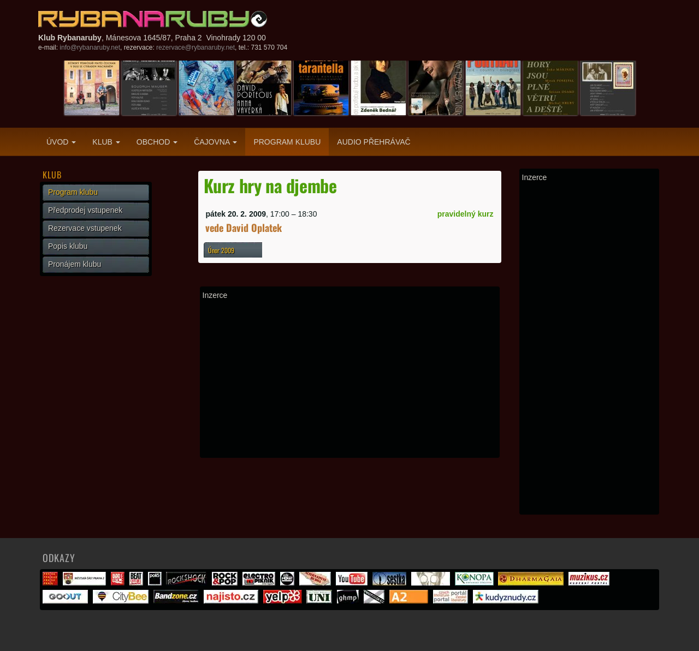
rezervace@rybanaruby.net (195, 47)
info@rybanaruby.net (90, 47)
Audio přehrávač (373, 142)
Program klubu (287, 142)
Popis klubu (67, 246)
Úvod (61, 142)
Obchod (157, 142)
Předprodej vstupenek (85, 210)
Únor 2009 (221, 250)
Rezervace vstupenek (85, 228)
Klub (106, 142)
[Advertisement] (350, 378)
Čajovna (215, 142)
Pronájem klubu (74, 264)
